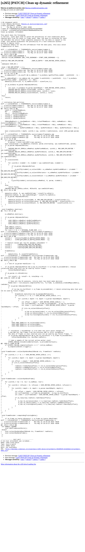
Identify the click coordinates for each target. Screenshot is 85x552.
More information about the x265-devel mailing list (18, 550)
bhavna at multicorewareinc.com (36, 8)
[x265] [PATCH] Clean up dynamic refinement (34, 13)
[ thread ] (28, 17)
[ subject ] (35, 17)
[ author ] (42, 17)
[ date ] (22, 17)
